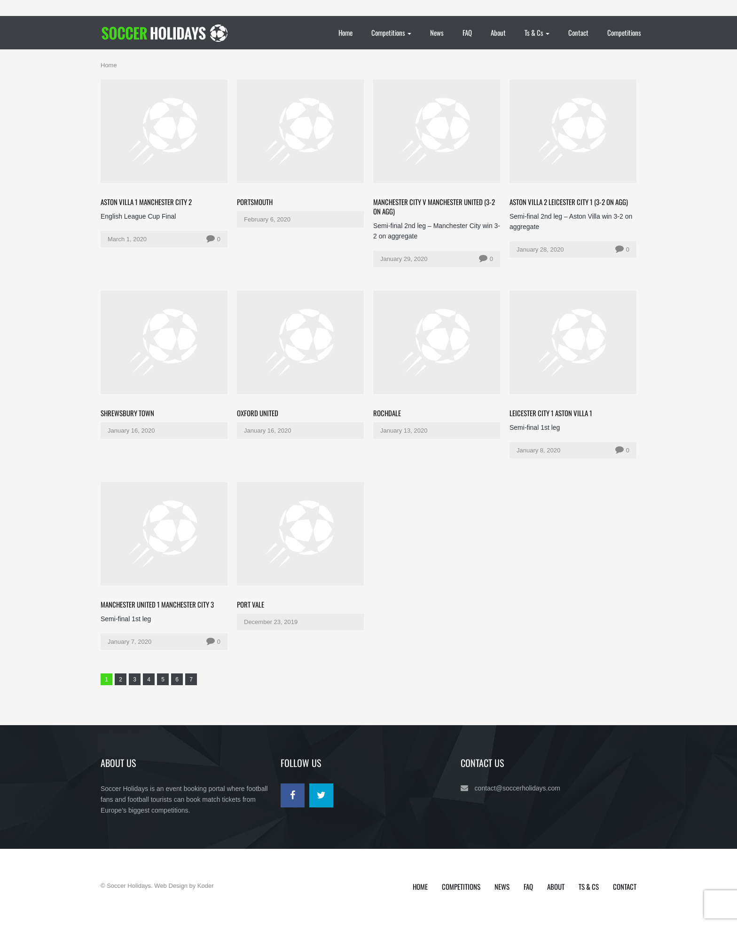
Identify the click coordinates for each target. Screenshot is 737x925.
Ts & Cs (537, 32)
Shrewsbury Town (127, 413)
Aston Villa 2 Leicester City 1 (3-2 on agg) (569, 202)
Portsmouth (255, 202)
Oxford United (257, 413)
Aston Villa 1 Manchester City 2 (146, 202)
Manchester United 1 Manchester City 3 (157, 604)
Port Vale (250, 604)
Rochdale (387, 413)
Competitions (391, 32)
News (437, 32)
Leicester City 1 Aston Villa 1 (551, 413)
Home (345, 32)
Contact (578, 32)
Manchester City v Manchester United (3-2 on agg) (434, 206)
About (498, 32)
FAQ (467, 32)
